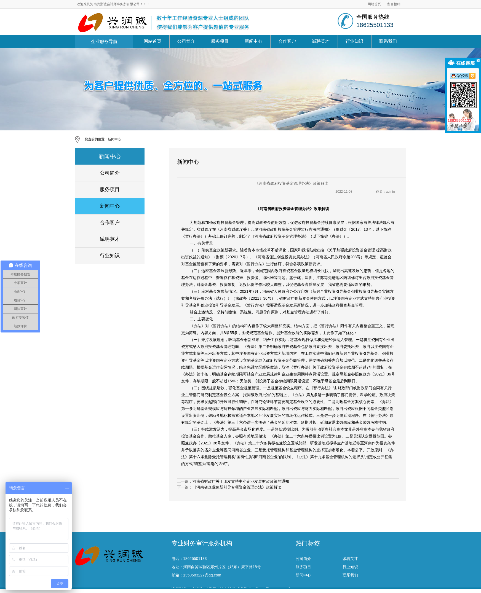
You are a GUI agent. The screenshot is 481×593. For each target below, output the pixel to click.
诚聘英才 (321, 41)
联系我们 (388, 41)
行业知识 (354, 41)
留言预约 (393, 4)
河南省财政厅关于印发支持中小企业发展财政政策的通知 (241, 481)
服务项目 (220, 41)
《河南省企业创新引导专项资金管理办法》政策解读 (237, 487)
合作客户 (287, 41)
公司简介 (186, 41)
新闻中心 (253, 41)
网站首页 (374, 4)
